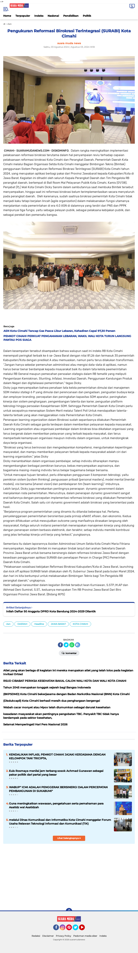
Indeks (38, 15)
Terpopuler (22, 15)
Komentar (69, 652)
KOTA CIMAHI (80, 624)
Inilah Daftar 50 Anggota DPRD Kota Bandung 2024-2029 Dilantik (51, 611)
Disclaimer (48, 936)
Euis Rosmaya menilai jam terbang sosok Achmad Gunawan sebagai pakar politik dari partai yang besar (56, 772)
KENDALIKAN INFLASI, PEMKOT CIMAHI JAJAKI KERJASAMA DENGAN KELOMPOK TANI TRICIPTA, (57, 756)
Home (7, 15)
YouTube (84, 928)
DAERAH (22, 624)
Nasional (53, 15)
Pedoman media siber (85, 936)
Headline (39, 624)
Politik (87, 15)
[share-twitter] (66, 644)
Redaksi (36, 936)
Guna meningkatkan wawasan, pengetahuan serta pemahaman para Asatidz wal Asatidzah (56, 805)
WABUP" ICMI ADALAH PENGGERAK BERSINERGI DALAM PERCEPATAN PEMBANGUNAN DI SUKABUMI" (58, 789)
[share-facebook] (60, 644)
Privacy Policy (63, 936)
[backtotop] (69, 911)
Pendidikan (71, 15)
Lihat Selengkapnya (69, 838)
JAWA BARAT (58, 624)
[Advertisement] (96, 879)
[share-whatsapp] (71, 644)
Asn (8, 624)
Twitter (77, 928)
